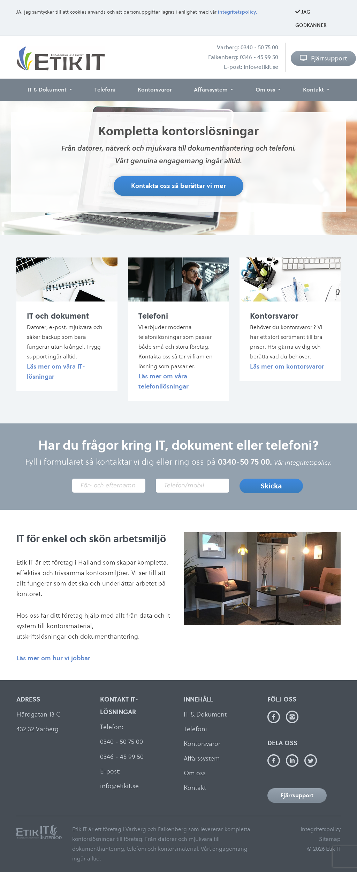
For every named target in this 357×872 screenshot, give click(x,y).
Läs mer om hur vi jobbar (53, 658)
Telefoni (104, 89)
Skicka (271, 486)
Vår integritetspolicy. (303, 462)
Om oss (266, 89)
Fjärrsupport (323, 58)
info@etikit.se (261, 67)
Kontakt (314, 89)
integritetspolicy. (237, 12)
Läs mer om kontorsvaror (287, 366)
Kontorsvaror (155, 89)
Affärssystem (211, 89)
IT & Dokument (48, 89)
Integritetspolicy (321, 829)
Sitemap (330, 839)
